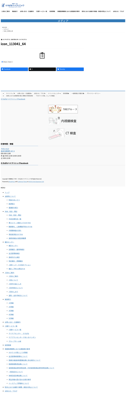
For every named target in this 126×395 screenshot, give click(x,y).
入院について (13, 280)
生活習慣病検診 (14, 253)
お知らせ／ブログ (39, 93)
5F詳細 (11, 318)
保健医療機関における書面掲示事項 (17, 349)
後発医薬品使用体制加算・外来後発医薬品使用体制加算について (31, 368)
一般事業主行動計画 (77, 93)
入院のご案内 (9, 272)
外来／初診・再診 (11, 211)
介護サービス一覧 (11, 326)
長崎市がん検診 (14, 257)
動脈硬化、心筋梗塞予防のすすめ (20, 226)
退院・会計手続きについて (18, 295)
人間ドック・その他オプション (20, 265)
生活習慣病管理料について (18, 356)
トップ (7, 192)
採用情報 (66, 93)
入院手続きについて (16, 288)
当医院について (10, 196)
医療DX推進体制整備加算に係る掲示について (24, 360)
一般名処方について (16, 372)
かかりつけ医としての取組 (18, 352)
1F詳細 (11, 303)
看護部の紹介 (13, 207)
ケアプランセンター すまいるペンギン (22, 337)
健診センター (9, 242)
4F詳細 (11, 314)
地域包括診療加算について (18, 375)
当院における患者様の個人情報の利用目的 (19, 96)
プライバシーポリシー (94, 93)
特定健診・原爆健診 (16, 261)
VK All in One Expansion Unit (36, 181)
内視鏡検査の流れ (15, 230)
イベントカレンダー (54, 93)
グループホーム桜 (15, 341)
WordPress (12, 181)
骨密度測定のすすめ (16, 234)
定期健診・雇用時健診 (16, 249)
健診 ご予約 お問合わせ (17, 268)
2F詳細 (11, 307)
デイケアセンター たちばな (19, 333)
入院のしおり (13, 291)
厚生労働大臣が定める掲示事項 (20, 379)
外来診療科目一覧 (15, 219)
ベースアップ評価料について (19, 383)
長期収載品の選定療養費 (17, 238)
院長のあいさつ (14, 200)
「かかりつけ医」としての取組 (45, 96)
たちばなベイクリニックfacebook (14, 163)
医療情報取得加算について (18, 364)
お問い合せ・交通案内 (24, 93)
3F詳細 (11, 310)
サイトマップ (10, 93)
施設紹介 (8, 299)
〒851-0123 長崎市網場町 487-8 (8, 149)
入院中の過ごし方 (15, 284)
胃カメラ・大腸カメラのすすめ (20, 223)
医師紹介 (12, 204)
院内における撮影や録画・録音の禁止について (21, 387)
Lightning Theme (22, 181)
